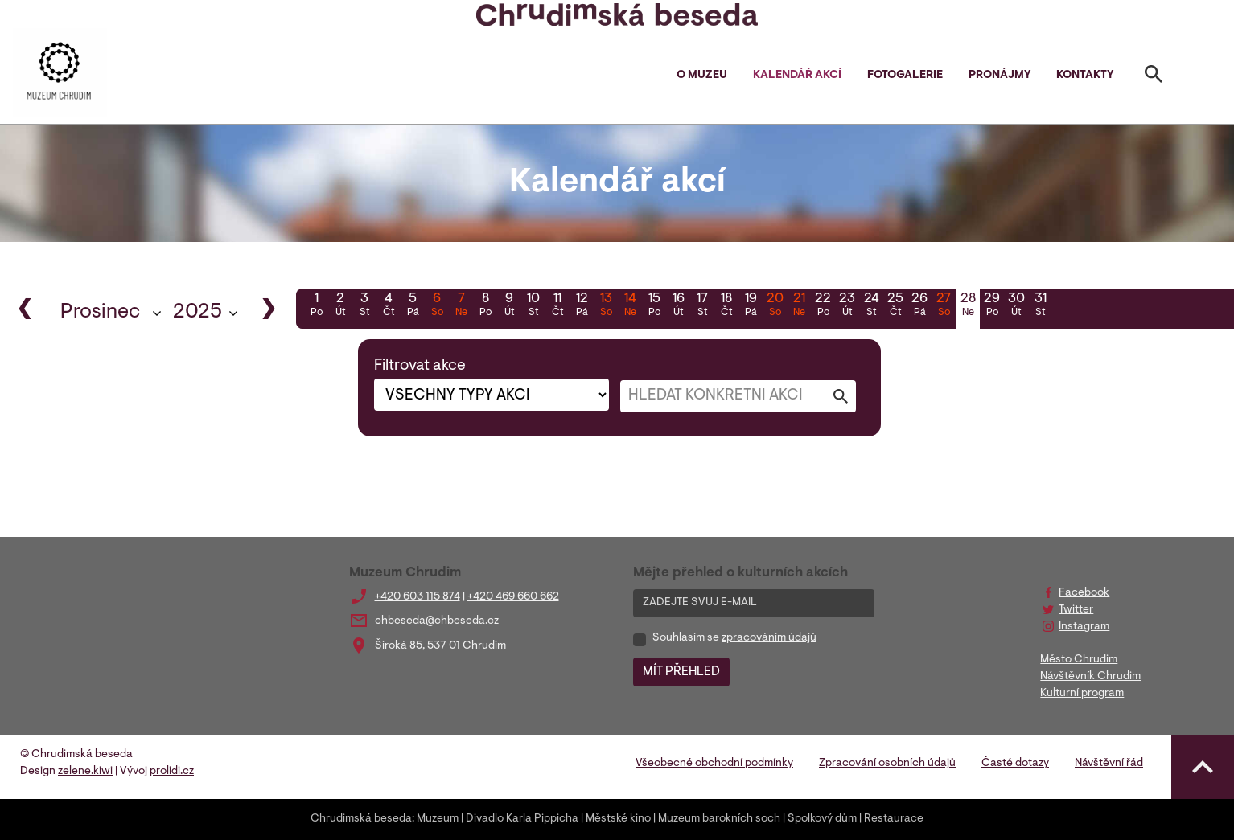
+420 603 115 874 (417, 597)
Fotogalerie (905, 75)
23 (847, 306)
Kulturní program (1082, 693)
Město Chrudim (1078, 660)
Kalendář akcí (797, 75)
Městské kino (618, 819)
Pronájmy (999, 75)
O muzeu (702, 75)
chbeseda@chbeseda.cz (437, 621)
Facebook (1084, 593)
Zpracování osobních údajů (887, 763)
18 (726, 306)
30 (1016, 306)
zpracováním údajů (769, 638)
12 (582, 306)
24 (871, 306)
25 (895, 306)
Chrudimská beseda (361, 819)
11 (557, 306)
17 (702, 306)
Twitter (1076, 610)
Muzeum (438, 819)
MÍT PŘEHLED (681, 672)
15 (654, 306)
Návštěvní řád (1109, 763)
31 (1040, 306)
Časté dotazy (1015, 763)
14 (630, 306)
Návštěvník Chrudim (1090, 676)
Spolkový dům (822, 819)
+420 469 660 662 (513, 597)
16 (678, 306)
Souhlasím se (734, 638)
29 (992, 306)
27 (944, 306)
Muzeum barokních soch (719, 819)
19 (750, 306)
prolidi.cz (172, 771)
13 (606, 306)
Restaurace (893, 819)
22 (823, 306)
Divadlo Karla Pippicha (522, 819)
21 (799, 306)
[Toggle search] (1153, 77)
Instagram (1084, 627)
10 (533, 306)
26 (919, 306)
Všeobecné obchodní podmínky (714, 763)
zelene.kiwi (85, 771)
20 (775, 306)
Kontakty (1084, 75)
